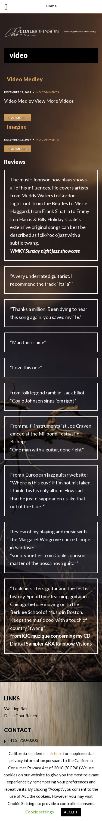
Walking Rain (16, 708)
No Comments (47, 92)
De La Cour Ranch (20, 715)
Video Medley (25, 79)
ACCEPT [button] (71, 812)
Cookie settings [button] (39, 811)
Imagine (17, 126)
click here (53, 753)
